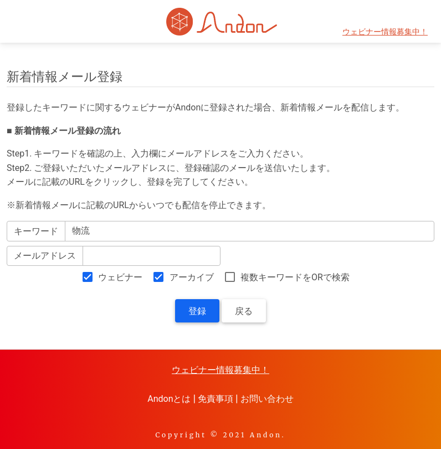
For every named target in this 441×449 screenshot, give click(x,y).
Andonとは (169, 398)
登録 (197, 311)
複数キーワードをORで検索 (295, 277)
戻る (244, 311)
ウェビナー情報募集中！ (385, 32)
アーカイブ (192, 277)
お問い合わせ (267, 398)
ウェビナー (120, 277)
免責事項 (215, 398)
